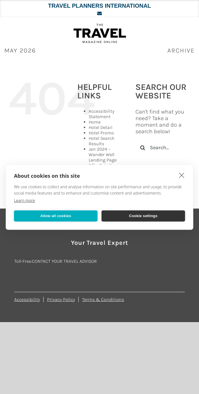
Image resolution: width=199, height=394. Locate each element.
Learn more (24, 200)
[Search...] (162, 147)
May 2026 (20, 50)
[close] (181, 174)
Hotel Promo (101, 133)
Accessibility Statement (101, 113)
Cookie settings (143, 216)
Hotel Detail (100, 127)
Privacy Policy (61, 299)
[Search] (142, 147)
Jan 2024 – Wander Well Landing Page (103, 154)
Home (95, 122)
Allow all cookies (55, 216)
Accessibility (27, 299)
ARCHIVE (181, 50)
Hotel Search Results (102, 141)
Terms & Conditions (103, 299)
